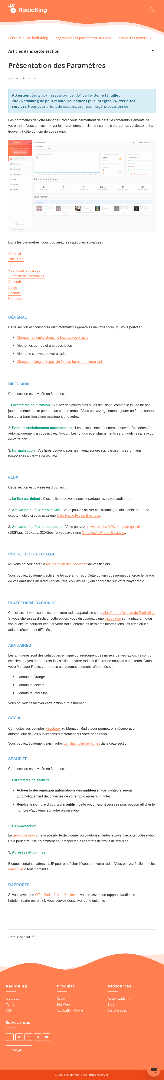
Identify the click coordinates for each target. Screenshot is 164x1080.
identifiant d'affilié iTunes (81, 743)
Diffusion (16, 259)
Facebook (53, 728)
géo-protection (24, 835)
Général (14, 253)
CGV (9, 1010)
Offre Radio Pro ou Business (78, 515)
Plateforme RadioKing (26, 275)
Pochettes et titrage (24, 270)
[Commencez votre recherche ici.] (153, 9)
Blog (111, 1004)
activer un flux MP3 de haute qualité (113, 527)
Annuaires (16, 281)
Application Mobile (70, 1010)
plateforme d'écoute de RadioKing (129, 613)
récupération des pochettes (66, 564)
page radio (113, 618)
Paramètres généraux (133, 38)
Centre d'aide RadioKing (29, 37)
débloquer (15, 869)
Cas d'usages (117, 1010)
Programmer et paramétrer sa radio (82, 38)
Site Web (63, 1004)
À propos (12, 998)
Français (19, 1049)
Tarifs (10, 1004)
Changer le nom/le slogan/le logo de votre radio (52, 337)
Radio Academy (119, 998)
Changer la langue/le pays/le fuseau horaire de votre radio (61, 362)
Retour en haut (21, 936)
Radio (61, 998)
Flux (12, 264)
